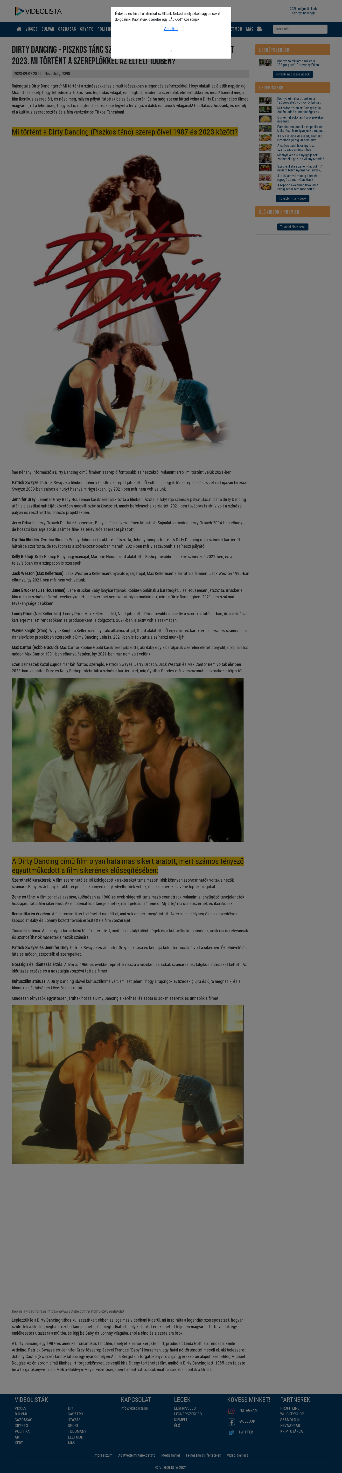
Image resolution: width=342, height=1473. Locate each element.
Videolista (171, 29)
